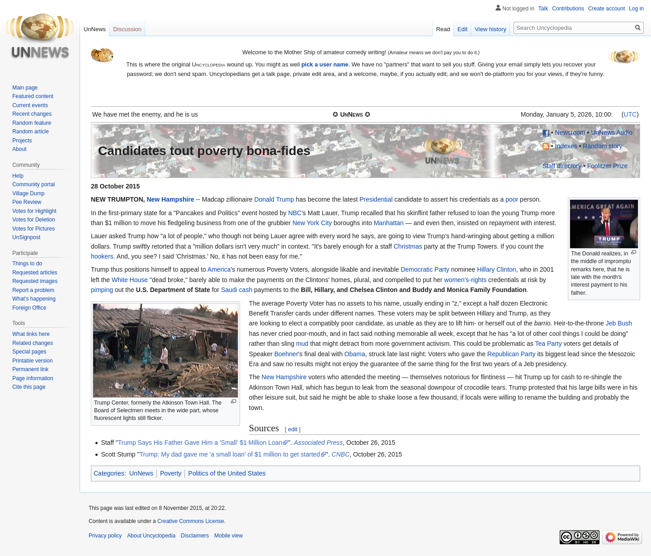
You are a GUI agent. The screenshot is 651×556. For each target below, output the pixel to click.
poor (511, 199)
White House (130, 279)
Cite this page (28, 387)
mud (302, 343)
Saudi (229, 289)
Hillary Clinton (496, 269)
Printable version (32, 361)
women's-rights (465, 279)
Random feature (31, 123)
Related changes (32, 343)
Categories (109, 473)
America (219, 269)
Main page (25, 88)
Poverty (170, 473)
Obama (354, 354)
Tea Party (548, 343)
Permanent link (30, 369)
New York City (312, 222)
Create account (606, 8)
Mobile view (228, 535)
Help (18, 176)
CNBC (341, 454)
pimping (102, 289)
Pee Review (26, 202)
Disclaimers (195, 535)
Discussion (127, 29)
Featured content (32, 96)
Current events (30, 105)
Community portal (33, 184)
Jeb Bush (619, 323)
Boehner (286, 354)
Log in (636, 8)
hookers (102, 256)
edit (292, 429)
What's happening (34, 299)
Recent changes (32, 114)
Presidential (375, 199)
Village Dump (28, 193)
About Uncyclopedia (151, 535)
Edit (462, 29)
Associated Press (318, 442)
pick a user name (325, 64)
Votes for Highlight (34, 211)
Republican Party (511, 354)
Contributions (568, 8)
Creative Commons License (190, 521)
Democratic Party (425, 269)
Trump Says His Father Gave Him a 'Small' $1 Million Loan (200, 442)
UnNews (141, 473)
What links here (31, 334)
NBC (295, 213)
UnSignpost (26, 237)
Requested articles (34, 272)
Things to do (27, 263)
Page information (32, 378)
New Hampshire (170, 199)
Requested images (34, 281)
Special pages (29, 352)
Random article (30, 131)
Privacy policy (105, 535)
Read (443, 29)
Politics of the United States (226, 473)
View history (490, 29)
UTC (630, 114)
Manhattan (389, 222)
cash (246, 289)
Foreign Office (29, 308)
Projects (22, 140)
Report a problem (33, 290)
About (19, 149)
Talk (543, 8)
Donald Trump (274, 199)
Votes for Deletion (33, 220)
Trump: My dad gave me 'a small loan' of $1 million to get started (230, 454)
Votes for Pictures (33, 229)
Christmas (408, 246)
